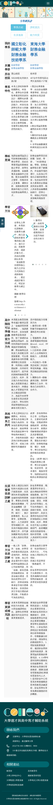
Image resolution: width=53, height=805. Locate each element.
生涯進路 (18, 35)
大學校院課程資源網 (15, 785)
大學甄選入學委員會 (15, 780)
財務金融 (17, 68)
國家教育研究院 (34, 776)
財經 (15, 65)
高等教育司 (32, 771)
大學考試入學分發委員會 (38, 780)
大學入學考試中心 (14, 776)
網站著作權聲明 (35, 795)
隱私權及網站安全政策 (20, 795)
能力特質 (35, 35)
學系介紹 (18, 27)
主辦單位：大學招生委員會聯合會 (27, 737)
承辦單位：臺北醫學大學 (22, 741)
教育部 (9, 771)
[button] (15, 315)
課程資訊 (35, 27)
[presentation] (13, 236)
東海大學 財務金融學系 (37, 49)
